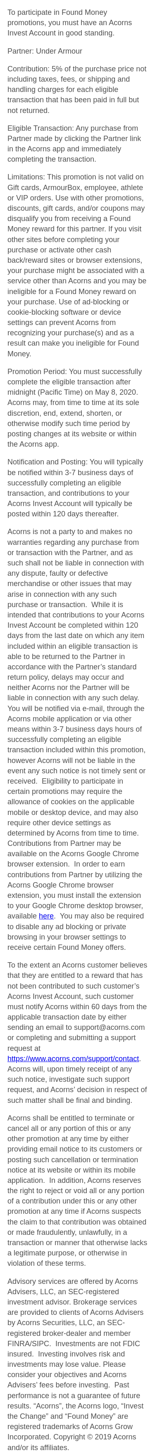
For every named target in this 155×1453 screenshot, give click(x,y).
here (46, 916)
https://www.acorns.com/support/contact (73, 1059)
